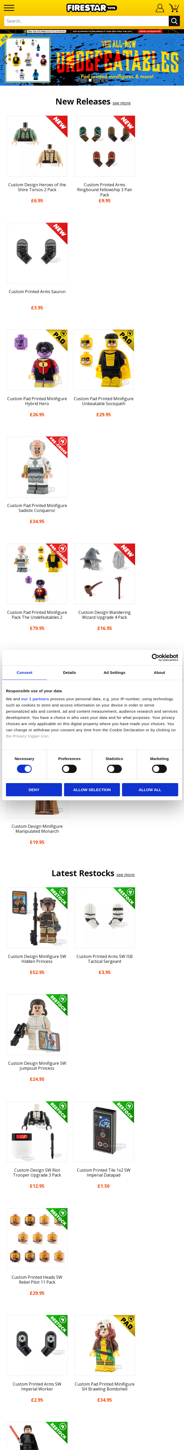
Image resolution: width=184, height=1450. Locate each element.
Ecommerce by (92, 1444)
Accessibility (92, 1230)
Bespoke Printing (92, 1294)
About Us (92, 1173)
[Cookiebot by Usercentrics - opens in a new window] (155, 657)
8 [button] (106, 80)
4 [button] (90, 80)
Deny (33, 789)
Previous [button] (4, 60)
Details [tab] (69, 672)
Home (92, 1154)
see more (122, 103)
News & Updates (92, 1183)
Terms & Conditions (92, 1211)
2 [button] (81, 80)
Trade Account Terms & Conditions (92, 1302)
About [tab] (159, 672)
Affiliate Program (92, 1311)
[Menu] (9, 7)
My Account (92, 1164)
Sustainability (92, 1240)
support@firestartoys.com (92, 1286)
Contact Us (92, 1260)
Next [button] (179, 60)
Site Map (92, 1249)
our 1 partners (35, 699)
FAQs (92, 1277)
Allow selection (92, 789)
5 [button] (94, 80)
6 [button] (98, 80)
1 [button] (77, 80)
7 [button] (102, 80)
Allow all (150, 789)
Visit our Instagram (92, 1339)
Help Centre (92, 1268)
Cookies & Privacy (92, 1221)
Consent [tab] (25, 672)
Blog (92, 1192)
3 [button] (85, 80)
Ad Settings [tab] (114, 672)
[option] (92, 60)
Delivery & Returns (92, 1202)
